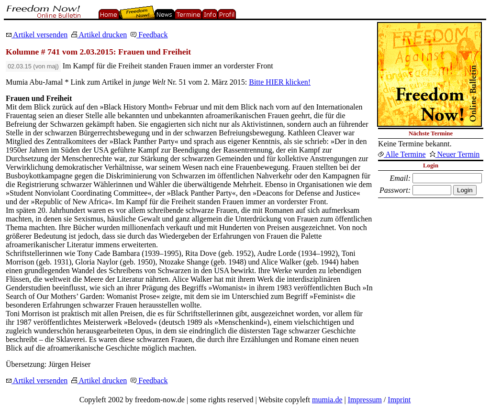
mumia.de (327, 400)
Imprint (399, 400)
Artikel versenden (36, 35)
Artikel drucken (99, 35)
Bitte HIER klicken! (280, 82)
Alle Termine (401, 154)
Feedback (149, 35)
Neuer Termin (455, 154)
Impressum (365, 400)
